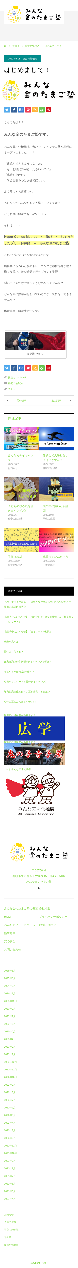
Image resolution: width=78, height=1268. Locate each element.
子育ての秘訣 (11, 1229)
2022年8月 (10, 1092)
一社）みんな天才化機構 (17, 769)
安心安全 (9, 941)
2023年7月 (10, 1016)
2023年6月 (10, 1024)
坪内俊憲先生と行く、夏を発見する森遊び (27, 691)
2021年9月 (10, 1160)
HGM (7, 916)
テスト (11, 389)
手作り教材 (15, 556)
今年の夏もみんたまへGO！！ (20, 701)
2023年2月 (10, 1046)
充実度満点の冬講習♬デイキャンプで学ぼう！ (29, 661)
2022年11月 (10, 1069)
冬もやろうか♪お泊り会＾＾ (19, 671)
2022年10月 (10, 1077)
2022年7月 (10, 1100)
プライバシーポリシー (53, 916)
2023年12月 (10, 1001)
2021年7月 (10, 1176)
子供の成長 (49, 518)
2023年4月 (10, 1039)
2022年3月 (10, 1130)
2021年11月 (10, 1145)
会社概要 (44, 908)
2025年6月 (10, 970)
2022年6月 (10, 1107)
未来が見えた (11, 641)
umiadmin (22, 377)
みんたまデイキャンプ (20, 457)
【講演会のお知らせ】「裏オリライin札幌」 (28, 631)
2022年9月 (10, 1084)
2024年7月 (10, 993)
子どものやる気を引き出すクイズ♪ (20, 508)
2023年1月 (10, 1054)
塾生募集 (9, 933)
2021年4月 (10, 1199)
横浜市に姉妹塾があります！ (20, 742)
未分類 (7, 1237)
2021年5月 (10, 1191)
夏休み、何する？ (13, 651)
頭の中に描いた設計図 (55, 508)
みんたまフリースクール (19, 924)
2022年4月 (10, 1122)
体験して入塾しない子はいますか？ (55, 457)
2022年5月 (10, 1115)
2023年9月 (10, 1008)
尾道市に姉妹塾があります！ (20, 715)
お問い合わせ (12, 949)
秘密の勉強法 (30, 58)
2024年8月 (10, 986)
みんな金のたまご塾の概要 (21, 908)
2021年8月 (10, 1168)
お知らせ (13, 468)
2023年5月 (10, 1031)
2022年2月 (10, 1138)
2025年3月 (10, 978)
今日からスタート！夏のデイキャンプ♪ (25, 681)
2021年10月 (10, 1153)
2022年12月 (10, 1062)
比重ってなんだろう (55, 556)
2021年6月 (10, 1183)
